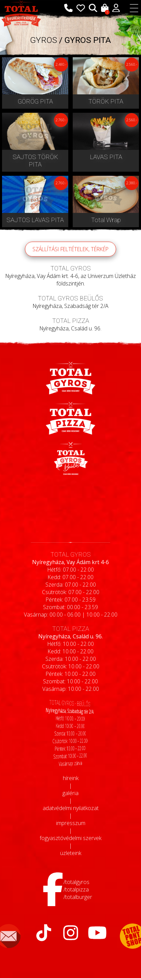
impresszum (70, 823)
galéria (70, 793)
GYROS (43, 40)
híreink (71, 778)
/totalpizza (76, 889)
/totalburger (78, 897)
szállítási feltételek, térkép (70, 257)
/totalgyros (76, 882)
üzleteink (70, 853)
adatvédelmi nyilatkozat (71, 808)
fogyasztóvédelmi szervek (70, 838)
